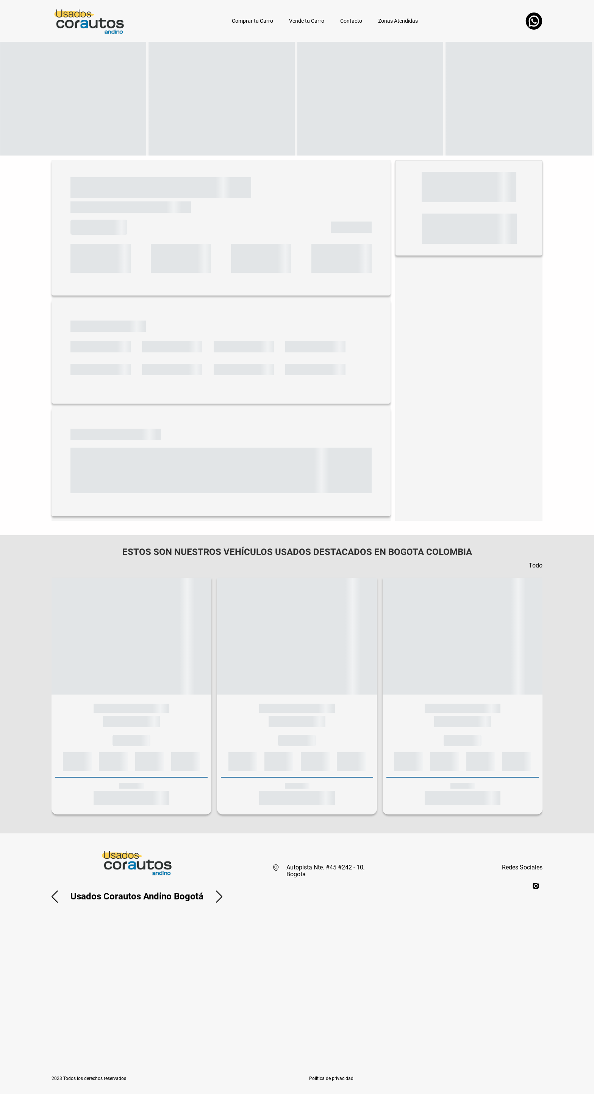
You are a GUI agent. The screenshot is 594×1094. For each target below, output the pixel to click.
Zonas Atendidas (398, 21)
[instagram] (535, 885)
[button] (55, 896)
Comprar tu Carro (252, 21)
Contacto (351, 21)
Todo (535, 565)
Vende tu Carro (306, 21)
